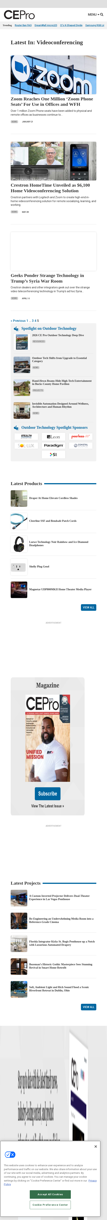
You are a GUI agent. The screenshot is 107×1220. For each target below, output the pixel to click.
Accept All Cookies (50, 1194)
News (14, 122)
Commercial (60, 1098)
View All (88, 607)
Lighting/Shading (63, 1113)
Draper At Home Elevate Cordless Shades (53, 498)
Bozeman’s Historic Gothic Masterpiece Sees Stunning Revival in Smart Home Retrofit (60, 925)
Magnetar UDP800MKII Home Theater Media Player (60, 589)
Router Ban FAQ (23, 25)
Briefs (6, 1098)
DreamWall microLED (46, 25)
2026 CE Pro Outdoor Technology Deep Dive (58, 335)
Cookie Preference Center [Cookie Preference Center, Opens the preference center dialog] (50, 1204)
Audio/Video (60, 1108)
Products (7, 1103)
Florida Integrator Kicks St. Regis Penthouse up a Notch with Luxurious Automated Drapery (62, 902)
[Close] (95, 1146)
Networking (59, 1094)
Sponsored (8, 1118)
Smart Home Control (64, 1103)
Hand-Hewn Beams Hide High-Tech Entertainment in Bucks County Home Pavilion (62, 382)
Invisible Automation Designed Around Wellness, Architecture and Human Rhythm (60, 405)
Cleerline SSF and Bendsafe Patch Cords (52, 520)
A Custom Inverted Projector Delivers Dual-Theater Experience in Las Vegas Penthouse (59, 857)
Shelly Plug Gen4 (39, 566)
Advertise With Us (12, 1140)
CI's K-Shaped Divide (71, 25)
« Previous (18, 321)
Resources (39, 341)
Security (58, 1118)
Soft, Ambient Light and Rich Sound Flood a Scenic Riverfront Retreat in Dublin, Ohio (59, 948)
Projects (38, 390)
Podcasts (7, 1123)
